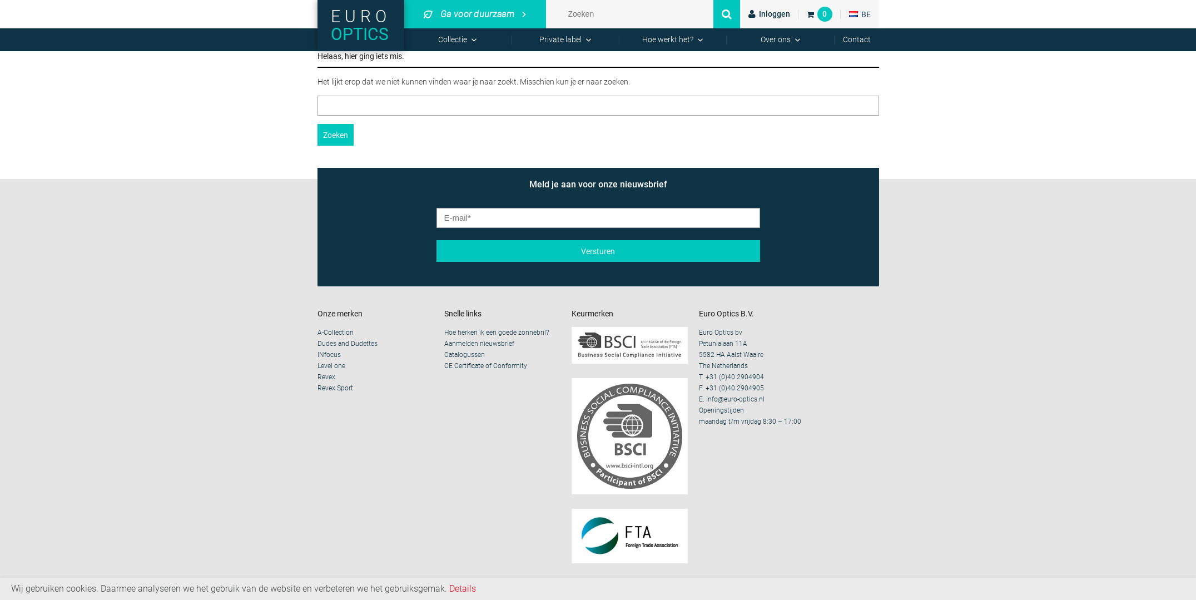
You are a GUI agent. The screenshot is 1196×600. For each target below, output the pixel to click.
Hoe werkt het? (667, 39)
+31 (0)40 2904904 (735, 377)
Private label (560, 39)
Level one (331, 366)
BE (860, 14)
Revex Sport (335, 388)
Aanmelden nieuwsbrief (479, 344)
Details (462, 588)
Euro (361, 25)
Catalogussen (464, 355)
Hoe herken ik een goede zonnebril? (496, 332)
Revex (326, 377)
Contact (857, 39)
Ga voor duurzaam (469, 14)
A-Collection (335, 332)
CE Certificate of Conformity (485, 366)
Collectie (452, 39)
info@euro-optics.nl (735, 399)
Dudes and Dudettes (347, 344)
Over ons (776, 39)
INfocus (329, 355)
